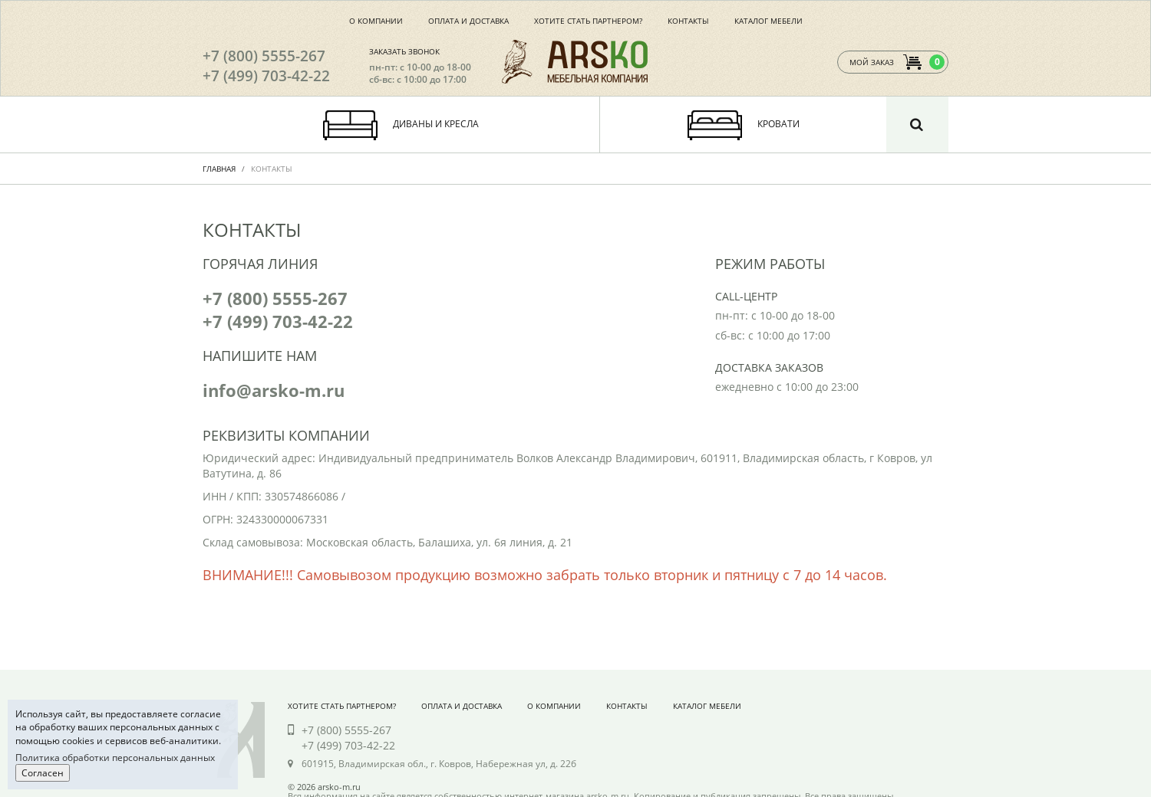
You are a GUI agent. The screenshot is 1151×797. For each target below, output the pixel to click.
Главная (219, 168)
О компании (376, 20)
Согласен (42, 772)
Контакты (688, 20)
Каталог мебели (768, 20)
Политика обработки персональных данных (115, 757)
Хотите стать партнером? (588, 20)
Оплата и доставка (468, 20)
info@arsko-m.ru (274, 390)
